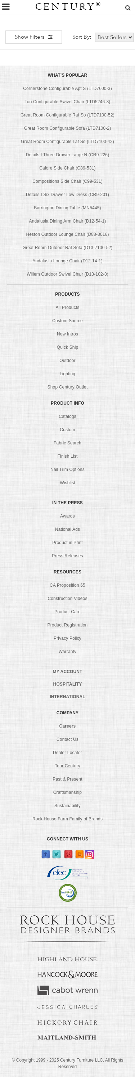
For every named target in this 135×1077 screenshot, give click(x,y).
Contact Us (67, 739)
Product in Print (67, 542)
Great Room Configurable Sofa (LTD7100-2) (67, 128)
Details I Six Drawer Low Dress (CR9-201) (67, 194)
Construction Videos (67, 598)
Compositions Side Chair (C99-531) (67, 181)
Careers (67, 726)
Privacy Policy (67, 638)
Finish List (68, 456)
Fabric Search (67, 442)
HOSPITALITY (67, 684)
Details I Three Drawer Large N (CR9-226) (67, 154)
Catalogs (67, 416)
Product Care (67, 611)
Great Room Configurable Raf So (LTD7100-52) (67, 115)
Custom (67, 429)
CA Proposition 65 (67, 585)
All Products (68, 307)
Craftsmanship (67, 792)
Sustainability (67, 805)
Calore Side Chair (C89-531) (67, 168)
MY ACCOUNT (67, 671)
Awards (67, 516)
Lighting (67, 373)
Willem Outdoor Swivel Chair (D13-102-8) (67, 274)
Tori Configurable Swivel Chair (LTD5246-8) (68, 101)
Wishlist (67, 482)
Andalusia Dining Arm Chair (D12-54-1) (67, 221)
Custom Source (67, 320)
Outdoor (67, 360)
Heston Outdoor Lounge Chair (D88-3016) (67, 234)
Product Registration (68, 625)
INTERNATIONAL (67, 696)
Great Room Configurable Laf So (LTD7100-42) (67, 141)
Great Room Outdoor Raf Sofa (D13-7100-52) (67, 247)
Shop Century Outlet (68, 387)
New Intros (67, 334)
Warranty (68, 651)
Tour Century (67, 765)
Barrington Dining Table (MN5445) (67, 207)
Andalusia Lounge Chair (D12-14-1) (67, 260)
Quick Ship (67, 347)
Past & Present (67, 779)
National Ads (67, 529)
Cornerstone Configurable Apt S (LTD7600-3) (67, 88)
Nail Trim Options (67, 469)
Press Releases (67, 555)
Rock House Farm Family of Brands (67, 818)
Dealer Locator (67, 752)
